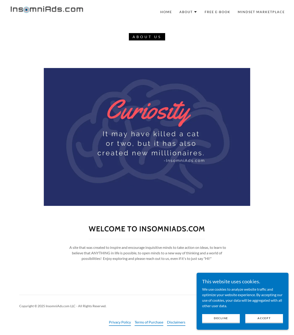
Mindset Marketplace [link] (261, 12)
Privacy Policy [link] (120, 322)
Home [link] (166, 12)
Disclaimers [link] (176, 322)
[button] (188, 12)
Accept (264, 318)
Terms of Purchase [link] (149, 322)
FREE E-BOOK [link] (217, 12)
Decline (221, 318)
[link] (47, 11)
